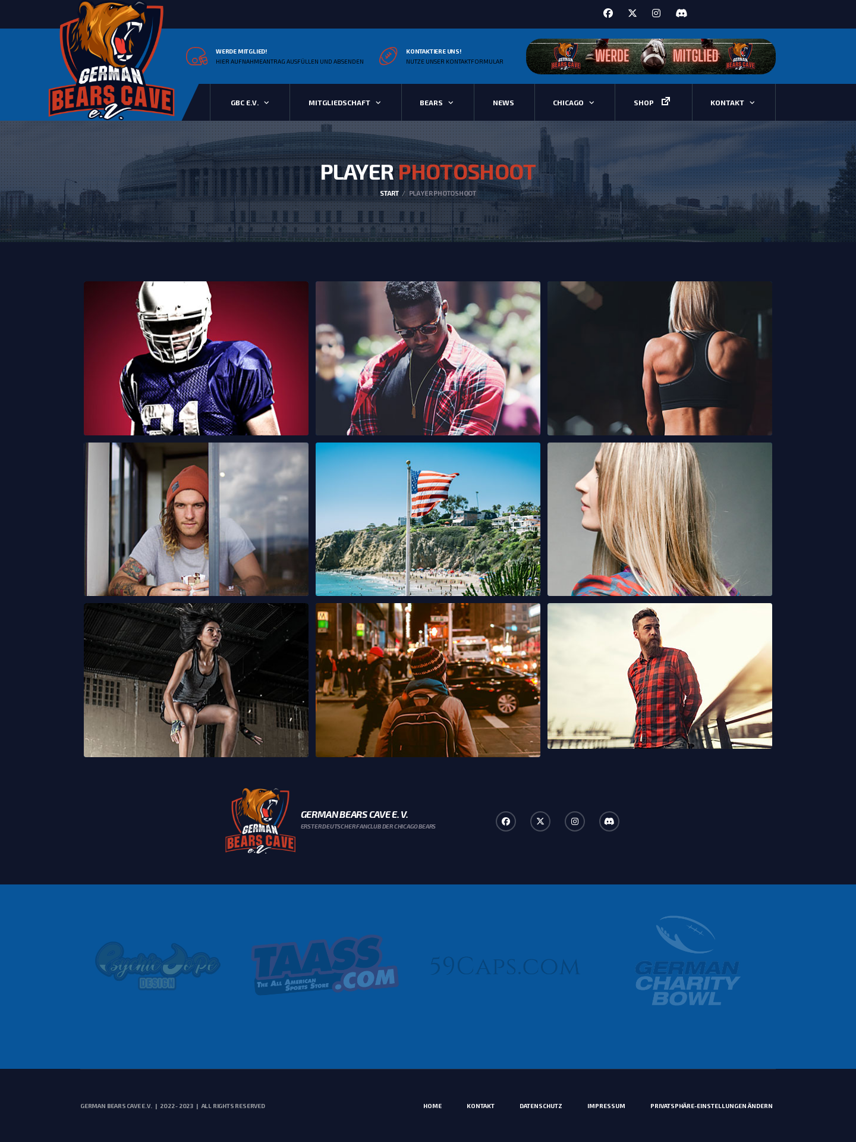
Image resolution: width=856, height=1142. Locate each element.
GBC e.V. (245, 102)
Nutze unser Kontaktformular (454, 61)
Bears (431, 102)
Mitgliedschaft (339, 102)
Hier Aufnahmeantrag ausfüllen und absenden (290, 61)
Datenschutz (541, 1105)
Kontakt (727, 102)
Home (432, 1105)
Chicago (568, 102)
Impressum (606, 1105)
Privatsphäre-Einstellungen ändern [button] (711, 1105)
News (503, 102)
